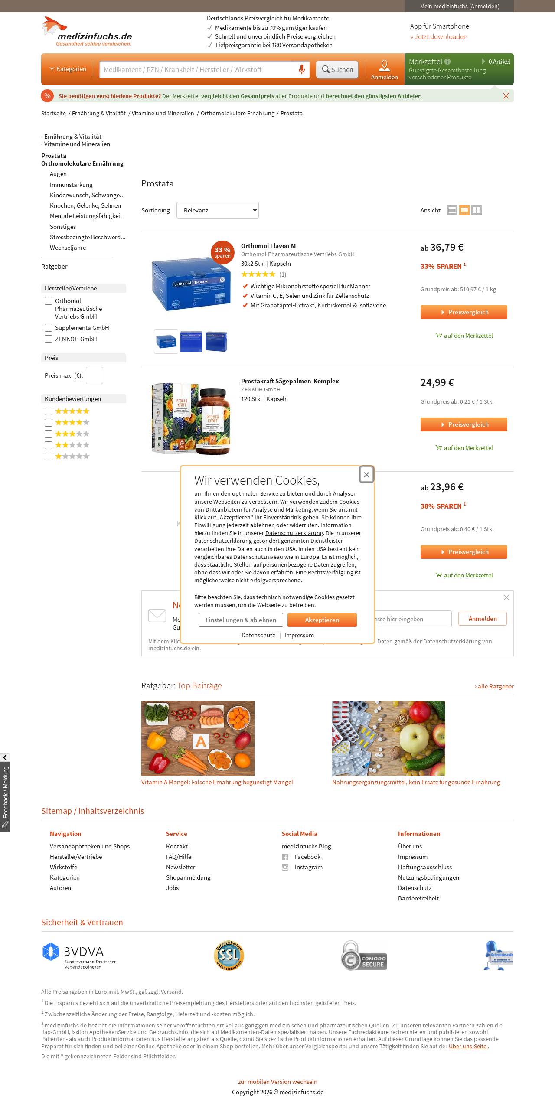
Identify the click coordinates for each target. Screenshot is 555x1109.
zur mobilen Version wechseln (277, 1081)
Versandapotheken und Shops (90, 846)
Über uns (410, 846)
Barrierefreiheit (418, 898)
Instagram (302, 867)
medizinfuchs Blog (306, 846)
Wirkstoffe (63, 867)
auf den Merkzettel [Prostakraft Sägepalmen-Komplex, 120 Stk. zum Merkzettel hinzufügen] (464, 448)
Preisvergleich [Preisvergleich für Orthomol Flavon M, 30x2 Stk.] (464, 312)
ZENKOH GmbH (71, 339)
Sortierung (200, 210)
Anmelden (384, 69)
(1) (264, 274)
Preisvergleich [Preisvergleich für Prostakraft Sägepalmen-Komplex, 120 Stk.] (464, 424)
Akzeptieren (322, 620)
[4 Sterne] (86, 423)
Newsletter (180, 867)
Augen (58, 174)
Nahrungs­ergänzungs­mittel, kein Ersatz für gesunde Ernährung (416, 782)
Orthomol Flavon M (268, 245)
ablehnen (262, 525)
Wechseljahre (68, 247)
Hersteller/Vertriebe (76, 856)
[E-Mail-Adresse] (396, 618)
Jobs (172, 888)
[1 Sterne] (86, 456)
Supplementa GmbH (77, 328)
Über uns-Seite (468, 1046)
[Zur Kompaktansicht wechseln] (452, 210)
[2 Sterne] (86, 445)
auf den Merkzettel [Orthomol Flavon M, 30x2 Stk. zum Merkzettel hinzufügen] (464, 335)
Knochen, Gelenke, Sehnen (85, 205)
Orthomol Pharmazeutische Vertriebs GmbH (73, 308)
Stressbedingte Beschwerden (88, 237)
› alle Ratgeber (494, 686)
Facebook (301, 856)
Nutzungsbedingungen (428, 877)
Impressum (299, 635)
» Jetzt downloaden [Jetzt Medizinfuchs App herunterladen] (438, 37)
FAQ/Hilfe (178, 856)
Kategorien (67, 68)
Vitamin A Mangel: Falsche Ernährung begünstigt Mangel (217, 782)
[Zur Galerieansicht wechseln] (476, 210)
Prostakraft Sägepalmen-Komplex (290, 381)
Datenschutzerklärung (294, 533)
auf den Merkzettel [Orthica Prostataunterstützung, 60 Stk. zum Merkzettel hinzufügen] (464, 575)
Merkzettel (425, 61)
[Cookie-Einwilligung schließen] (366, 474)
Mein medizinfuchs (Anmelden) (460, 6)
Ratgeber (54, 266)
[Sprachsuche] (302, 69)
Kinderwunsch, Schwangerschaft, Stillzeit (106, 195)
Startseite (53, 113)
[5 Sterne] (86, 411)
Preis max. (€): (74, 375)
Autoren (60, 888)
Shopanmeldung (188, 877)
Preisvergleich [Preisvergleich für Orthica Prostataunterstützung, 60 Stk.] (464, 552)
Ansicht (431, 210)
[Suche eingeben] (196, 69)
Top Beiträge (199, 685)
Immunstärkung (71, 184)
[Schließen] (506, 95)
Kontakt (177, 846)
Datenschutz (258, 635)
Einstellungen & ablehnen (241, 620)
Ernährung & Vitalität (99, 113)
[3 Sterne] (86, 434)
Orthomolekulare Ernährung (237, 113)
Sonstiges (63, 226)
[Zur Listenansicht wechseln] (464, 210)
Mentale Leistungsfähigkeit (86, 216)
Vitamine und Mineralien (163, 113)
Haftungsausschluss (425, 867)
